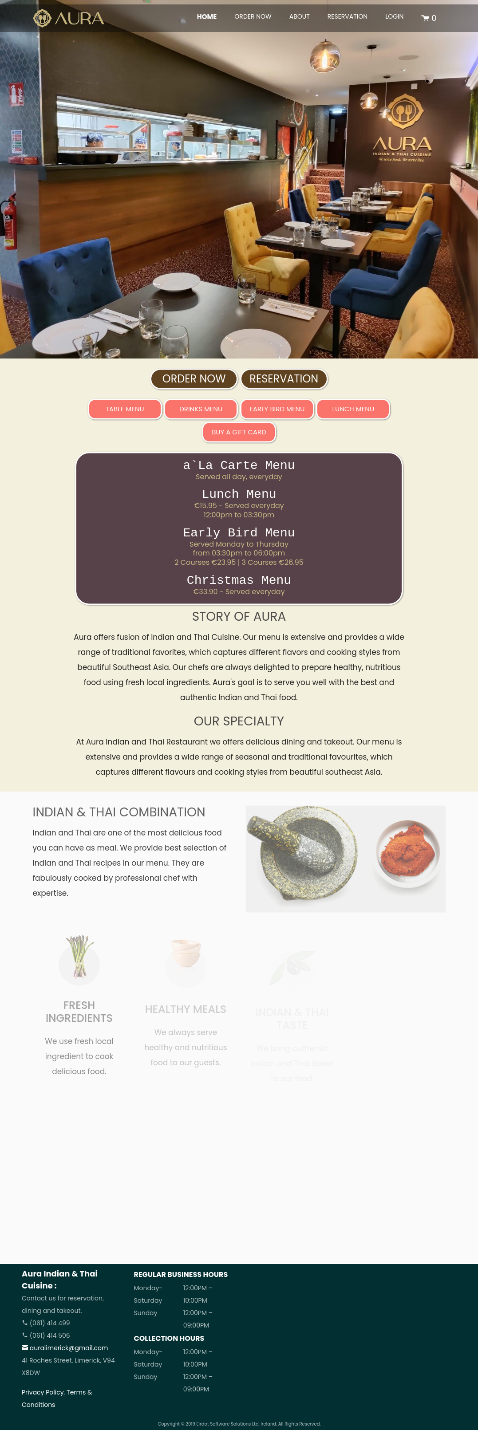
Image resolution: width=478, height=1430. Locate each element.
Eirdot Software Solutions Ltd (227, 1424)
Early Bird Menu (276, 412)
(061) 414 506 (46, 1335)
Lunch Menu (353, 412)
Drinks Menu (200, 412)
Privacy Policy (43, 1392)
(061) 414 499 (46, 1323)
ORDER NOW (252, 16)
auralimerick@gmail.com (65, 1347)
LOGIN (394, 16)
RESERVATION (347, 16)
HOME (207, 16)
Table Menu (125, 412)
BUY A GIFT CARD (239, 435)
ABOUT (299, 16)
